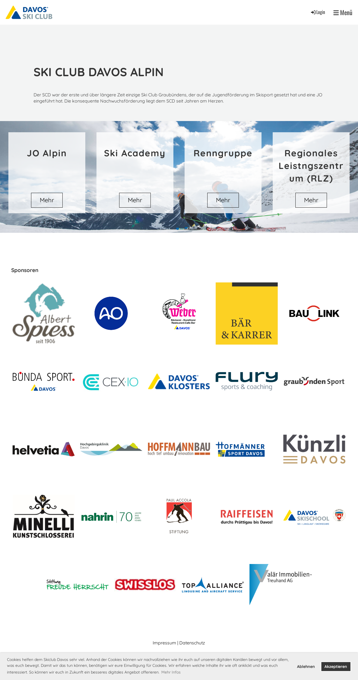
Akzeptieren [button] (335, 666)
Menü (342, 12)
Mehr (47, 200)
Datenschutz (192, 643)
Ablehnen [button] (306, 666)
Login (317, 12)
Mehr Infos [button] (171, 672)
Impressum (164, 643)
